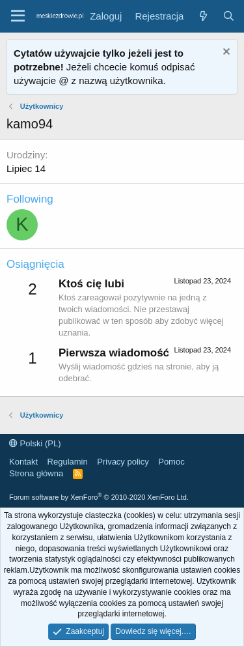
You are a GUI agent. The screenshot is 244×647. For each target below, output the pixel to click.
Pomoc (171, 462)
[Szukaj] (228, 16)
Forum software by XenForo (99, 497)
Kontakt (23, 462)
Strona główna (36, 473)
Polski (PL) (35, 443)
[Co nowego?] (202, 16)
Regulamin (67, 462)
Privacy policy (122, 462)
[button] (18, 16)
